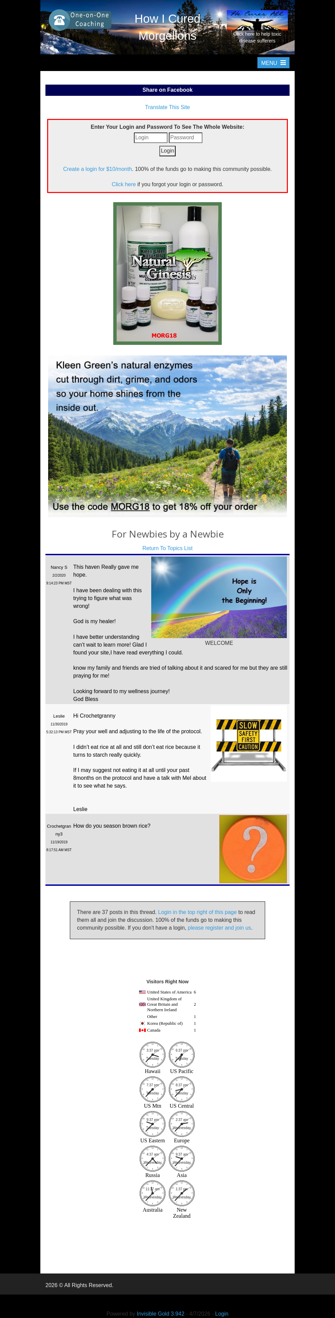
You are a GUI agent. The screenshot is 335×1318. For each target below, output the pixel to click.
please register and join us (219, 928)
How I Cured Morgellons (168, 27)
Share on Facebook (167, 90)
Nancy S (59, 567)
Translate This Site (167, 107)
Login (222, 1314)
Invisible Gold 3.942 (161, 1314)
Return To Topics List (167, 548)
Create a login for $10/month (97, 169)
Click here (124, 184)
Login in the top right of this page (197, 912)
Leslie (59, 716)
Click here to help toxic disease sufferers (257, 26)
